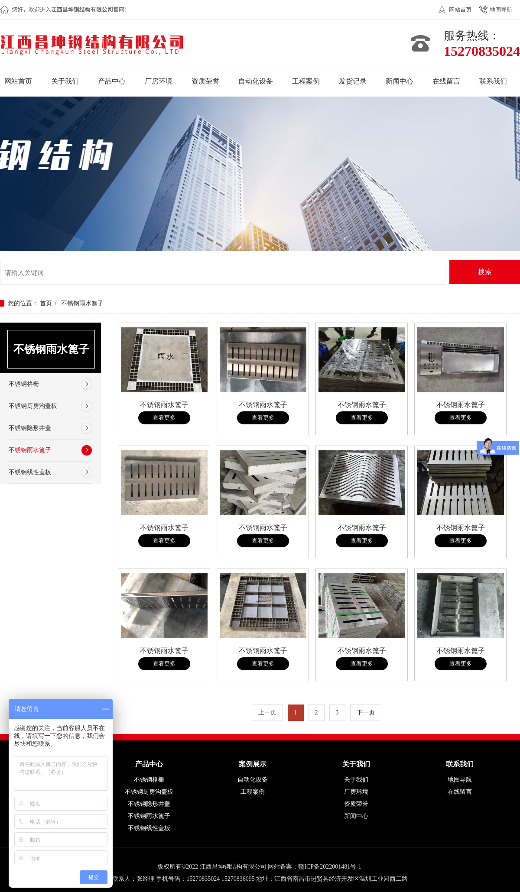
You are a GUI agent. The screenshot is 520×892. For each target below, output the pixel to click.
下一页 (366, 712)
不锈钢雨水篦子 (82, 303)
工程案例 (252, 792)
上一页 (267, 712)
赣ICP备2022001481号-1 (329, 866)
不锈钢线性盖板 (30, 472)
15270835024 (482, 51)
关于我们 (356, 779)
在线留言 (460, 792)
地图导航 (501, 9)
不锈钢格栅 (24, 384)
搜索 (485, 271)
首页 (46, 303)
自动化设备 (252, 779)
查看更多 (164, 417)
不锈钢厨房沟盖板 (33, 406)
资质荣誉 (356, 804)
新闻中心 (356, 816)
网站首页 (460, 9)
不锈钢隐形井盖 (30, 428)
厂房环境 (356, 792)
